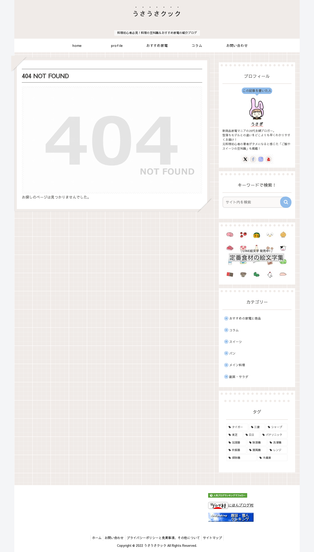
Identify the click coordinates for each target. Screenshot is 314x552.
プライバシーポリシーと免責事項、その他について (164, 537)
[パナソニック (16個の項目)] (273, 434)
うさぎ (257, 124)
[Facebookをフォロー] (253, 159)
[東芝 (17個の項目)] (235, 434)
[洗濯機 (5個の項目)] (277, 442)
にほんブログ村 (231, 504)
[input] (254, 202)
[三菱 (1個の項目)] (257, 427)
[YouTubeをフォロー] (269, 159)
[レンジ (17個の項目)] (277, 450)
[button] (286, 202)
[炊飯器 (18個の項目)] (236, 450)
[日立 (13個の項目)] (252, 434)
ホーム (94, 537)
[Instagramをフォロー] (261, 159)
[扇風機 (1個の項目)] (257, 450)
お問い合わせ (113, 537)
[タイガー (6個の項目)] (237, 427)
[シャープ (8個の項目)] (276, 427)
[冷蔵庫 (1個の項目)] (272, 457)
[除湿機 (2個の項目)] (257, 442)
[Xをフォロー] (245, 159)
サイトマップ (215, 537)
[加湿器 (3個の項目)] (236, 442)
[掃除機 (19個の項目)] (242, 457)
